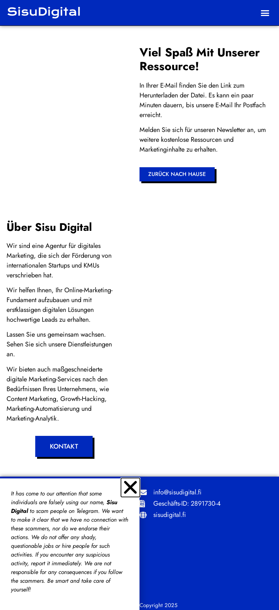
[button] (265, 13)
